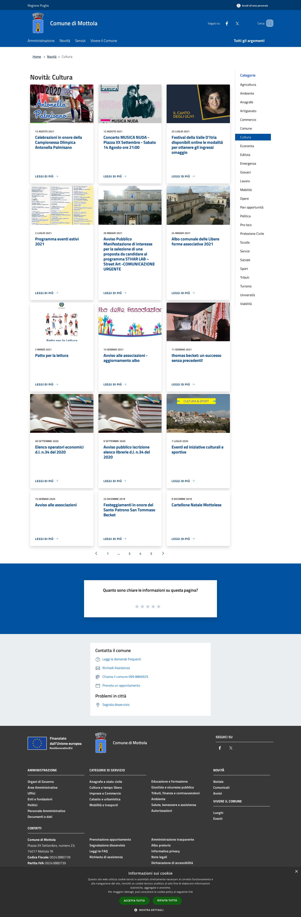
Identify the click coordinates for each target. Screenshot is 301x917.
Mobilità (246, 189)
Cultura (245, 137)
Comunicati (221, 787)
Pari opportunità (251, 207)
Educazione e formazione (169, 781)
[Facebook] (221, 23)
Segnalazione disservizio (107, 845)
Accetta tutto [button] (134, 900)
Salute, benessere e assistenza (173, 804)
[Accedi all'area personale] (252, 5)
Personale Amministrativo (46, 810)
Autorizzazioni (161, 810)
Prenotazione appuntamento (110, 839)
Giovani (245, 172)
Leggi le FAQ (98, 851)
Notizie (218, 781)
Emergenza (248, 163)
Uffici (31, 793)
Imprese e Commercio (105, 793)
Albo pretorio (161, 845)
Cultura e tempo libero (105, 787)
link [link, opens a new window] (191, 892)
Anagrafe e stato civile (105, 781)
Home (37, 56)
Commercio (248, 119)
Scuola (245, 242)
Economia (247, 145)
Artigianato (248, 110)
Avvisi (217, 793)
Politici (32, 804)
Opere (244, 198)
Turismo (245, 286)
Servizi (245, 251)
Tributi (244, 277)
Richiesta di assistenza (106, 856)
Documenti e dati (40, 816)
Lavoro (245, 180)
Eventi (217, 818)
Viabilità (246, 303)
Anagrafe (246, 102)
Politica (245, 216)
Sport (244, 268)
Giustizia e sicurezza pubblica (172, 787)
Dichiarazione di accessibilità (172, 862)
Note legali (159, 856)
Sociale (245, 259)
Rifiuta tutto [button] (167, 900)
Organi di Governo (41, 781)
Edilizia (245, 154)
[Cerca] (268, 23)
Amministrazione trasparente (172, 839)
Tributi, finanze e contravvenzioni (175, 793)
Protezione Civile (252, 233)
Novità (51, 56)
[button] (150, 910)
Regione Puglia (38, 5)
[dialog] (150, 892)
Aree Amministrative (42, 787)
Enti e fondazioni (40, 799)
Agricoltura (248, 84)
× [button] (296, 871)
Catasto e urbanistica (104, 799)
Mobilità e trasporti (103, 804)
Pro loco (245, 224)
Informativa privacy (165, 851)
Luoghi (218, 812)
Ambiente (247, 93)
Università (247, 294)
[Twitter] (231, 23)
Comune (246, 128)
